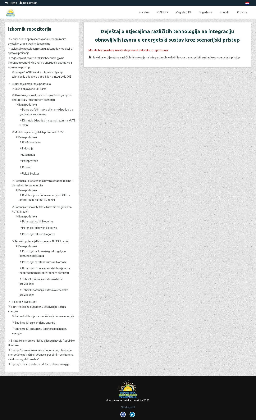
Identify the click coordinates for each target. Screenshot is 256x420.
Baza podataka (27, 104)
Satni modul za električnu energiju (35, 322)
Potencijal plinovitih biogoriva (39, 227)
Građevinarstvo (31, 142)
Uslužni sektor (30, 173)
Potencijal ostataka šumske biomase (44, 262)
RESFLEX (162, 12)
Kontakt (225, 12)
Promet (26, 167)
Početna (144, 12)
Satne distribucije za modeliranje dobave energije (44, 316)
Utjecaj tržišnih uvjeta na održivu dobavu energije (40, 364)
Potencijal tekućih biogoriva (38, 234)
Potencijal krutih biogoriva (37, 221)
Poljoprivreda (30, 160)
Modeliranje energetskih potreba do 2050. (40, 132)
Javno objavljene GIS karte (30, 88)
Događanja (205, 12)
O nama (242, 12)
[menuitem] (247, 3)
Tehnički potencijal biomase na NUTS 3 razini (41, 241)
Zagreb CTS (183, 12)
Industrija (27, 148)
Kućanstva (28, 154)
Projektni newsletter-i (24, 301)
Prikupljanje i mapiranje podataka (31, 83)
